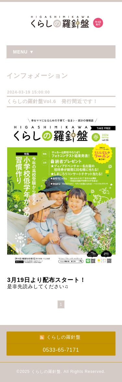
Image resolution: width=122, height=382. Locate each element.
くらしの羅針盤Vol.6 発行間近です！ (52, 101)
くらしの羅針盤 (46, 371)
